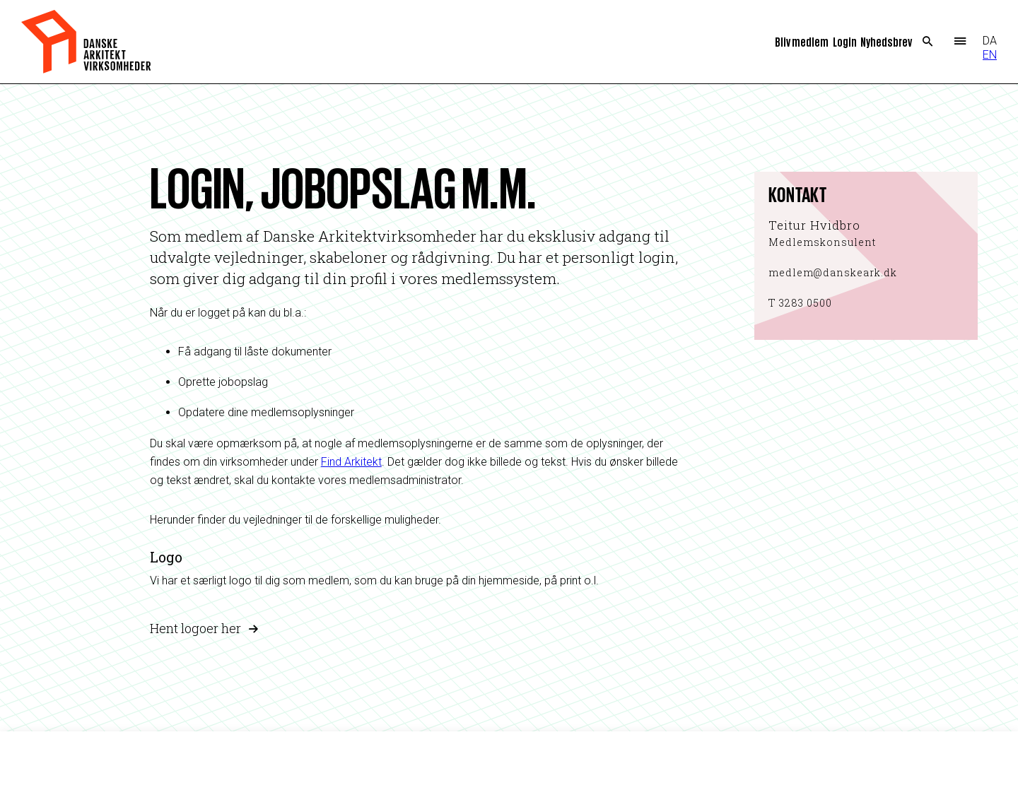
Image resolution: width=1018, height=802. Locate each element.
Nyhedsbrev (886, 41)
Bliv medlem (802, 41)
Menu (960, 42)
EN (990, 54)
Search (928, 42)
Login (845, 41)
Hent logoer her (195, 628)
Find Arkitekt (351, 461)
